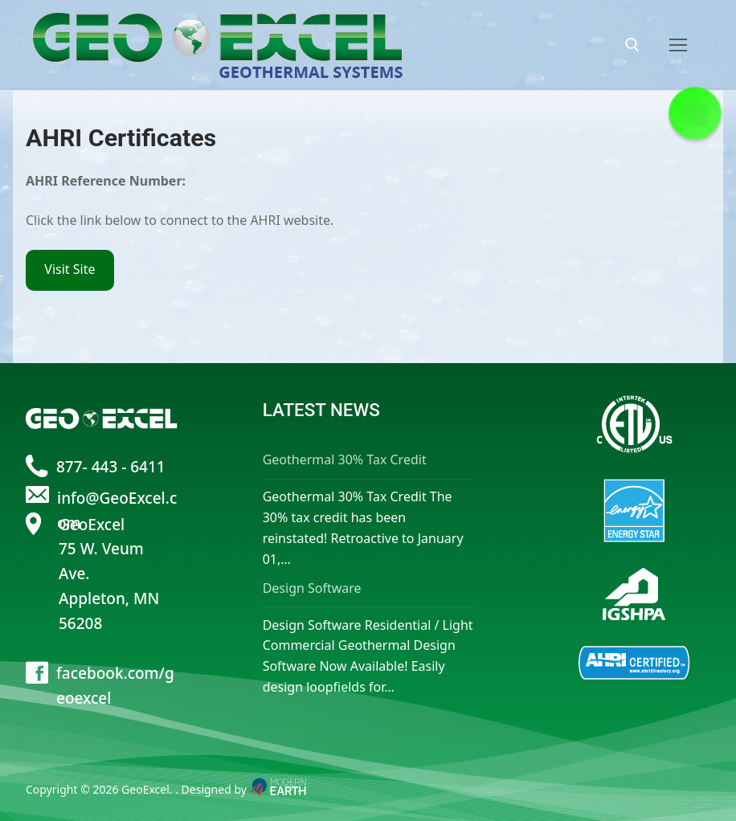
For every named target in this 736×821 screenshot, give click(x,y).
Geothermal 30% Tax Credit (345, 459)
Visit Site (69, 269)
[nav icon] (678, 45)
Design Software (312, 588)
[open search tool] (632, 45)
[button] (694, 113)
